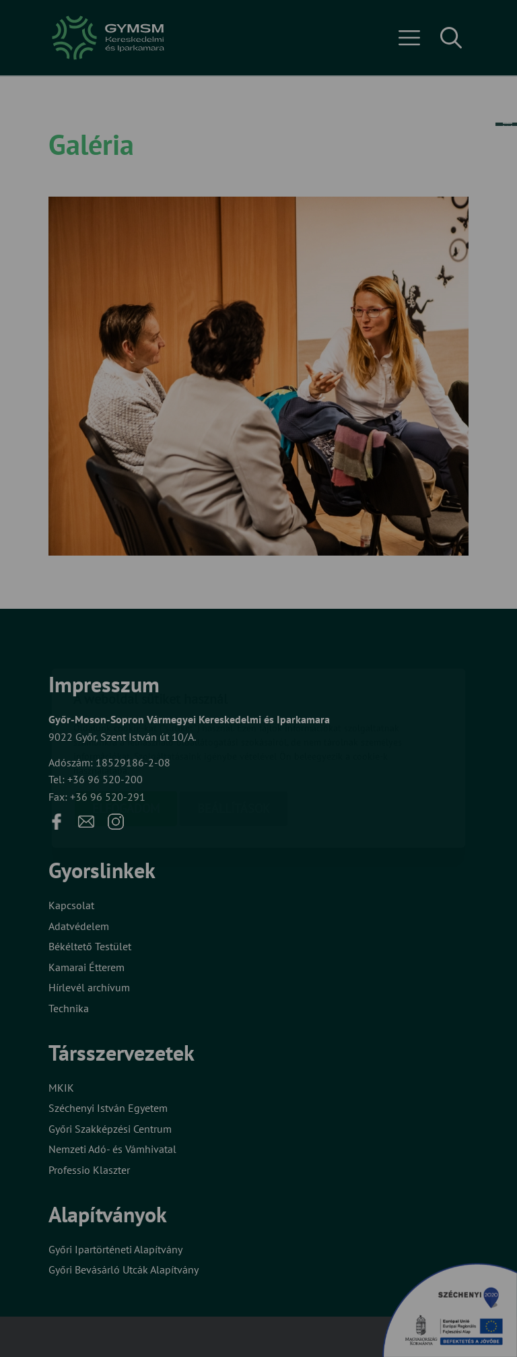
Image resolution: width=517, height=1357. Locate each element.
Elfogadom (126, 729)
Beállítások (233, 729)
